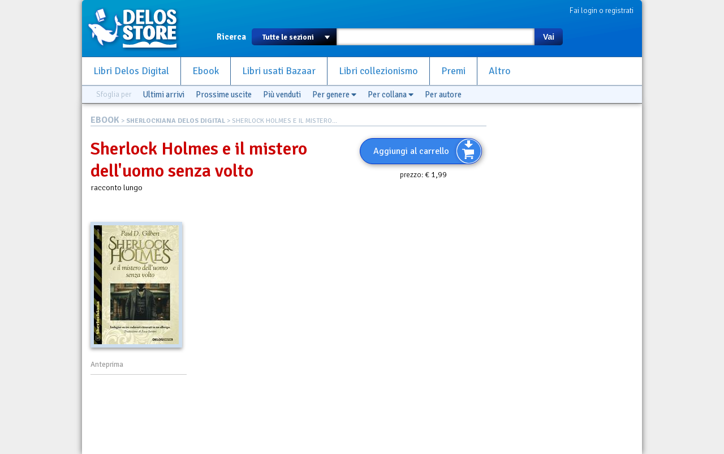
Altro (500, 71)
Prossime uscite (224, 94)
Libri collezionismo (378, 71)
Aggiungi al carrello (411, 151)
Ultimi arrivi (163, 94)
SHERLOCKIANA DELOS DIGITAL (175, 121)
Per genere (334, 94)
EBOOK (104, 120)
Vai (548, 36)
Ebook (205, 71)
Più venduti (282, 94)
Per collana (390, 94)
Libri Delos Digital (131, 71)
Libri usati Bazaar (279, 71)
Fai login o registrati (602, 10)
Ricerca (231, 37)
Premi (453, 71)
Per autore (443, 94)
